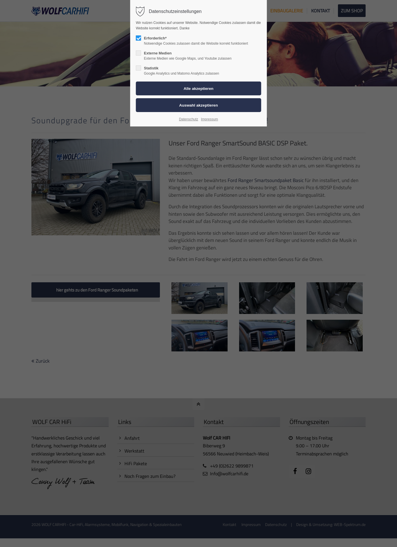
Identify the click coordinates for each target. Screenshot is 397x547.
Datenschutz (188, 119)
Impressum (209, 119)
